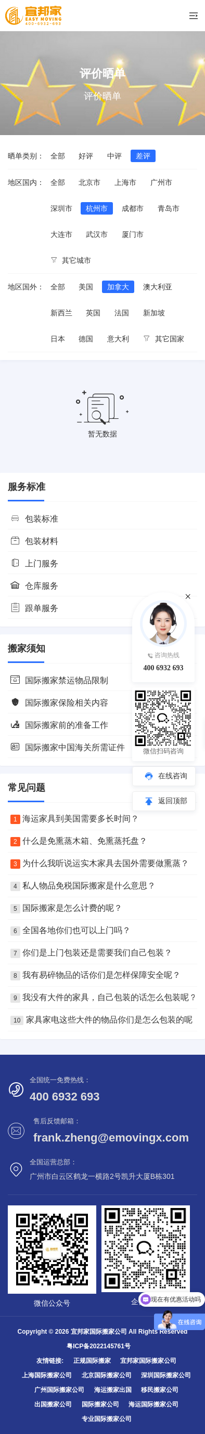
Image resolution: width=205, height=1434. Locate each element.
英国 (93, 313)
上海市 (125, 182)
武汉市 (97, 234)
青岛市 (169, 208)
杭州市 (97, 208)
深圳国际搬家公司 (166, 1375)
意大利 (118, 339)
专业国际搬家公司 (107, 1419)
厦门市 (133, 234)
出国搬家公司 (53, 1404)
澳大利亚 (157, 287)
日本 (57, 339)
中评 (114, 156)
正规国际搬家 (92, 1360)
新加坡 (154, 313)
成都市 (133, 208)
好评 (86, 156)
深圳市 (61, 208)
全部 (57, 156)
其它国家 (163, 339)
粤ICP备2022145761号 (99, 1346)
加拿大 (118, 287)
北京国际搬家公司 (107, 1375)
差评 (143, 156)
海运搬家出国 (113, 1389)
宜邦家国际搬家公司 (148, 1360)
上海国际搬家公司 (47, 1375)
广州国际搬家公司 (59, 1389)
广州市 (161, 182)
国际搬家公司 (100, 1404)
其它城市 (71, 260)
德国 (86, 339)
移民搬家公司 (159, 1389)
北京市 (89, 182)
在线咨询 (172, 776)
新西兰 (61, 313)
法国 (121, 313)
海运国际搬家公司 (153, 1404)
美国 (86, 287)
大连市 (61, 234)
